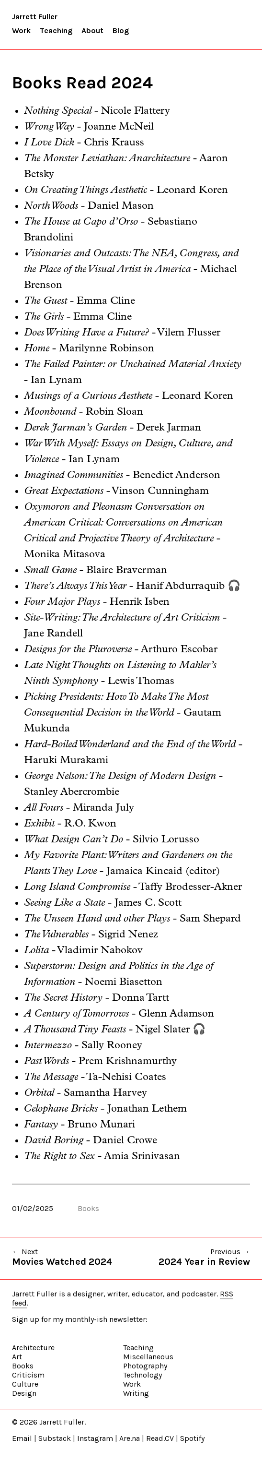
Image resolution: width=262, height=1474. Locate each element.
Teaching (56, 30)
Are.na (129, 1438)
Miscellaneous (148, 1356)
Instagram (95, 1438)
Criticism (28, 1374)
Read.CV (160, 1438)
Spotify (192, 1438)
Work (21, 30)
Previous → (204, 1257)
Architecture (33, 1347)
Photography (145, 1365)
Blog (121, 30)
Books (88, 1208)
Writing (136, 1393)
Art (17, 1356)
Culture (25, 1384)
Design (24, 1393)
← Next (62, 1257)
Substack (54, 1438)
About (92, 30)
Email (22, 1438)
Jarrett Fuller (34, 16)
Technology (142, 1374)
